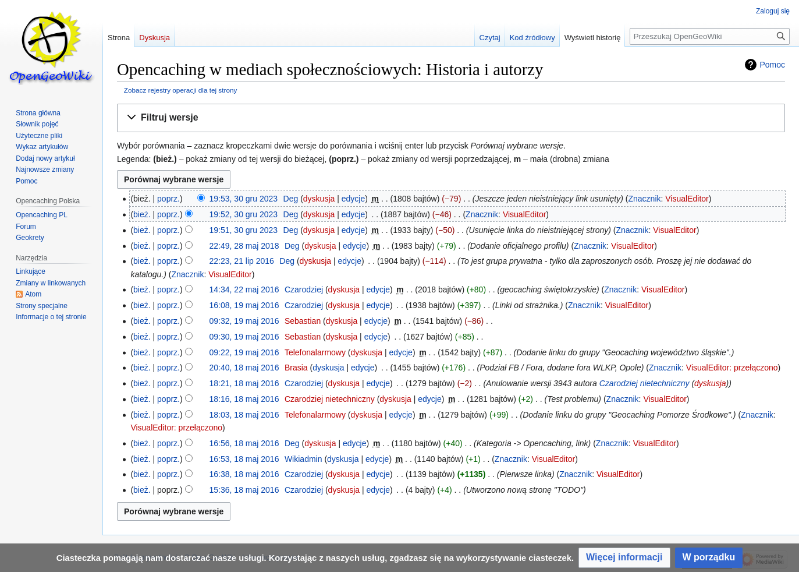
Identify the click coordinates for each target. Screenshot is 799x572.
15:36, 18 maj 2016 (244, 490)
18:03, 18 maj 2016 (244, 414)
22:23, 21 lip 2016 (241, 261)
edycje (353, 198)
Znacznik (644, 198)
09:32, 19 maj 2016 (244, 321)
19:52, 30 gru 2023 (243, 214)
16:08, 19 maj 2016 (244, 305)
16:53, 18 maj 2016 (244, 459)
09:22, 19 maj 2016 (244, 352)
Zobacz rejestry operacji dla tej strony (180, 90)
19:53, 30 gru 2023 (243, 198)
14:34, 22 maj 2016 (244, 289)
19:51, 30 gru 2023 (243, 230)
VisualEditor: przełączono (732, 367)
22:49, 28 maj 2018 (244, 245)
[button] (451, 118)
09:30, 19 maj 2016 (244, 336)
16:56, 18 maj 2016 (244, 443)
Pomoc (772, 64)
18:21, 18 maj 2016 (244, 383)
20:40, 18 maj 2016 (244, 367)
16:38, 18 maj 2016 (244, 474)
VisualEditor (686, 198)
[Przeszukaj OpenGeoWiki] (710, 36)
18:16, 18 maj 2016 (244, 399)
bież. (142, 214)
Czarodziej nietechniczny (644, 383)
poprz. (168, 198)
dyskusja (319, 198)
